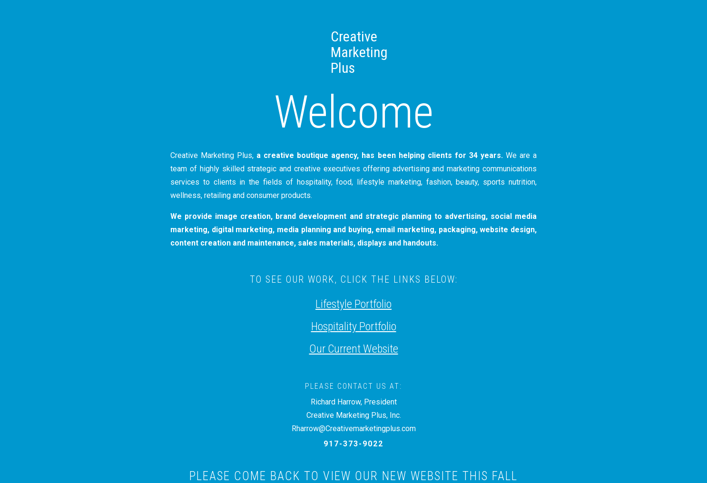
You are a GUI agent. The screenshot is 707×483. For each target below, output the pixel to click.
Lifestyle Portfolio (353, 304)
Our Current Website (353, 348)
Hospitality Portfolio (353, 326)
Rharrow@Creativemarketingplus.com (354, 428)
